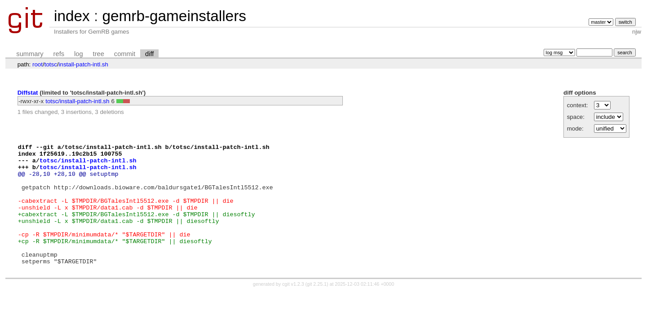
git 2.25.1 (317, 308)
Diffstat (28, 92)
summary (29, 53)
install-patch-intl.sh (83, 64)
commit (124, 53)
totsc (50, 64)
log (78, 53)
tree (98, 53)
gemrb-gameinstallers (174, 16)
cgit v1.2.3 (293, 308)
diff (149, 53)
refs (58, 53)
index (72, 16)
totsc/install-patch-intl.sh (77, 101)
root (37, 64)
